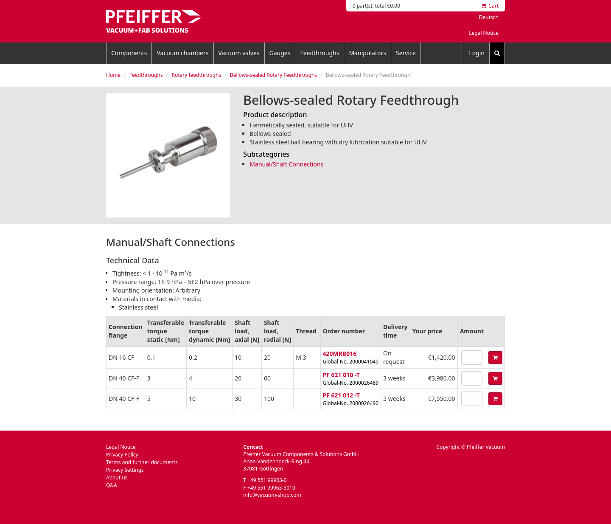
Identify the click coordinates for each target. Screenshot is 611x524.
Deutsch (489, 17)
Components (129, 53)
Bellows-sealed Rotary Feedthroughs (273, 75)
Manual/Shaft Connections (286, 164)
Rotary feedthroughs (196, 75)
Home (113, 75)
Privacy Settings (125, 469)
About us (116, 477)
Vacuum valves (239, 53)
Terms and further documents (142, 462)
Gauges (280, 53)
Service (406, 53)
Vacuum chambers (182, 53)
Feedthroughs (319, 53)
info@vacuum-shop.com (272, 495)
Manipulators (367, 53)
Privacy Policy (122, 454)
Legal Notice (484, 33)
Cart (490, 5)
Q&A (111, 485)
